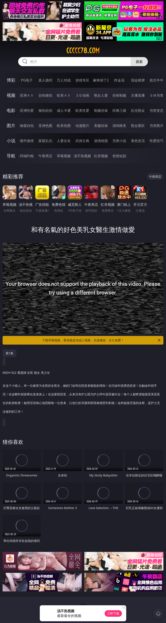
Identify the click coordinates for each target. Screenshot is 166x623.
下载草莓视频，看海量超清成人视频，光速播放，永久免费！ (101, 340)
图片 (11, 125)
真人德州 (45, 80)
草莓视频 (64, 155)
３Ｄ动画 (82, 95)
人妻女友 (64, 140)
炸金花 (119, 80)
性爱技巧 (156, 140)
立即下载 (113, 613)
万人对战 (64, 80)
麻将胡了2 (101, 80)
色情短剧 (119, 155)
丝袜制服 (119, 95)
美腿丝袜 (101, 125)
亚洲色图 (45, 125)
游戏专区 (82, 80)
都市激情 (27, 140)
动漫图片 (82, 125)
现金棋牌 (138, 80)
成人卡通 (64, 110)
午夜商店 (45, 155)
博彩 (11, 80)
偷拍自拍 (45, 110)
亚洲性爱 (27, 110)
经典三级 (119, 110)
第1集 (9, 353)
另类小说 (119, 140)
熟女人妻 (101, 95)
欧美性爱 (82, 110)
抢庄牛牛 (156, 80)
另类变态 (156, 110)
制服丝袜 (101, 110)
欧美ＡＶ (64, 95)
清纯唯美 (119, 125)
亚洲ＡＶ (27, 95)
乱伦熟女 (138, 110)
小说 (11, 141)
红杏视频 (101, 155)
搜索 (139, 61)
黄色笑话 (138, 140)
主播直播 (138, 95)
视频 (11, 95)
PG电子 (26, 80)
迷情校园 (101, 140)
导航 (11, 156)
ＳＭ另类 (156, 95)
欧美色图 (64, 125)
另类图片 (156, 125)
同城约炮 (27, 155)
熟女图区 (138, 125)
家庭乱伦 (45, 140)
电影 (11, 110)
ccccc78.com (83, 50)
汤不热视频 (82, 155)
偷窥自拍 (27, 125)
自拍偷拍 (45, 95)
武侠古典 (82, 140)
